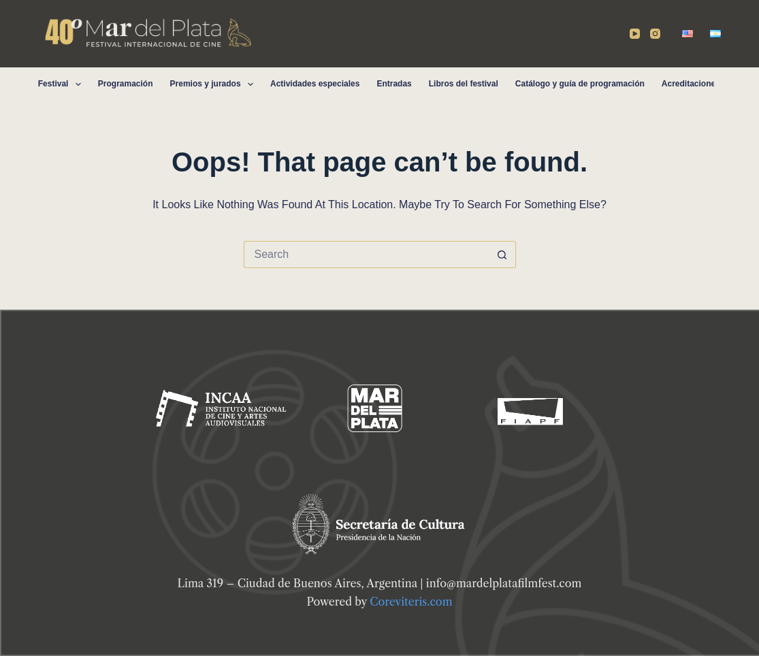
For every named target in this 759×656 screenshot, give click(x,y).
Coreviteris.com (411, 601)
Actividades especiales (314, 83)
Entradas (393, 83)
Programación (125, 83)
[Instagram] (655, 34)
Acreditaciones (691, 83)
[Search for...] (366, 254)
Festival (62, 84)
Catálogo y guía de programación (580, 83)
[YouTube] (635, 34)
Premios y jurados (214, 84)
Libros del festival (463, 83)
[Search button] (502, 254)
